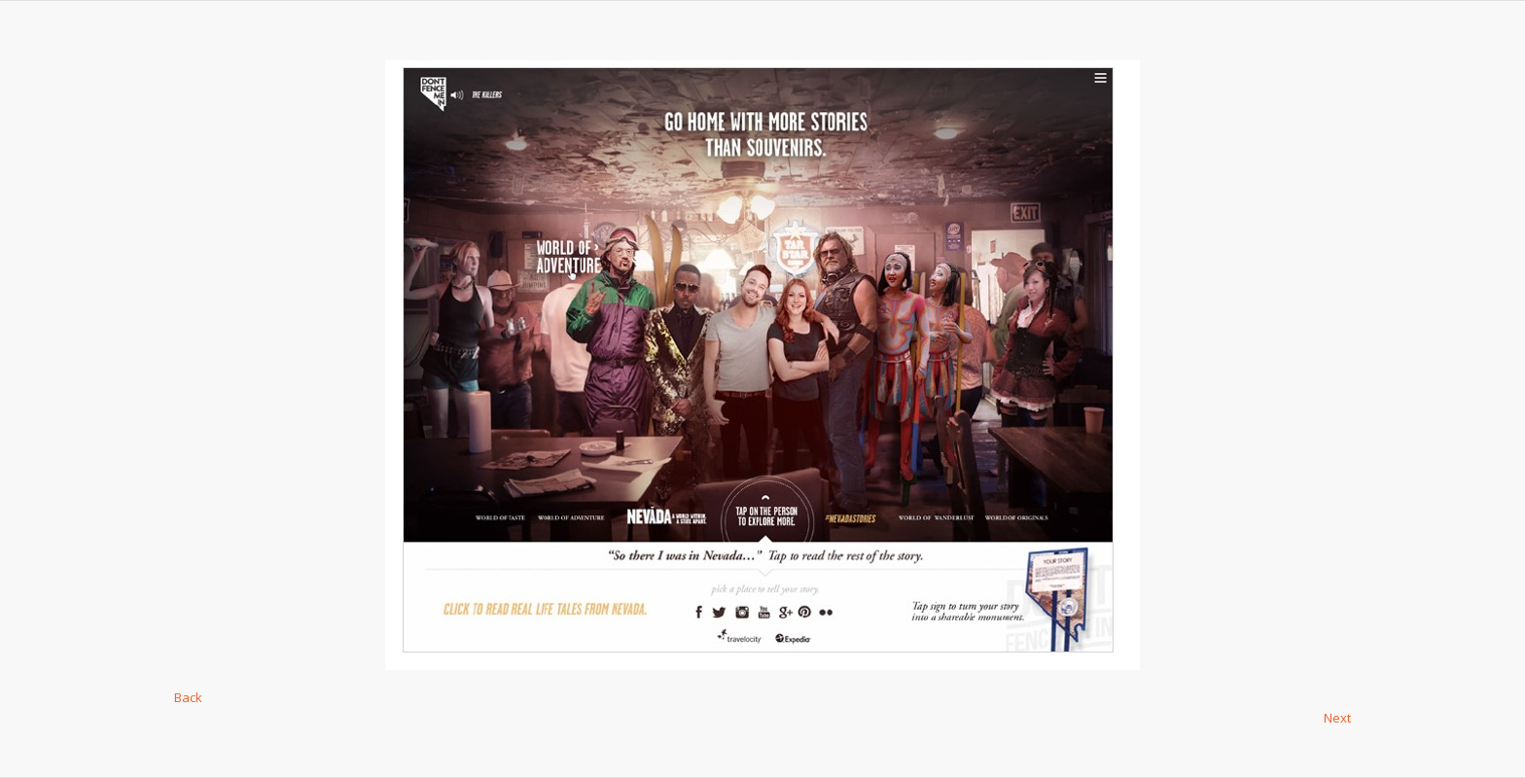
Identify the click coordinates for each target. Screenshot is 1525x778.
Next (1337, 717)
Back (188, 697)
